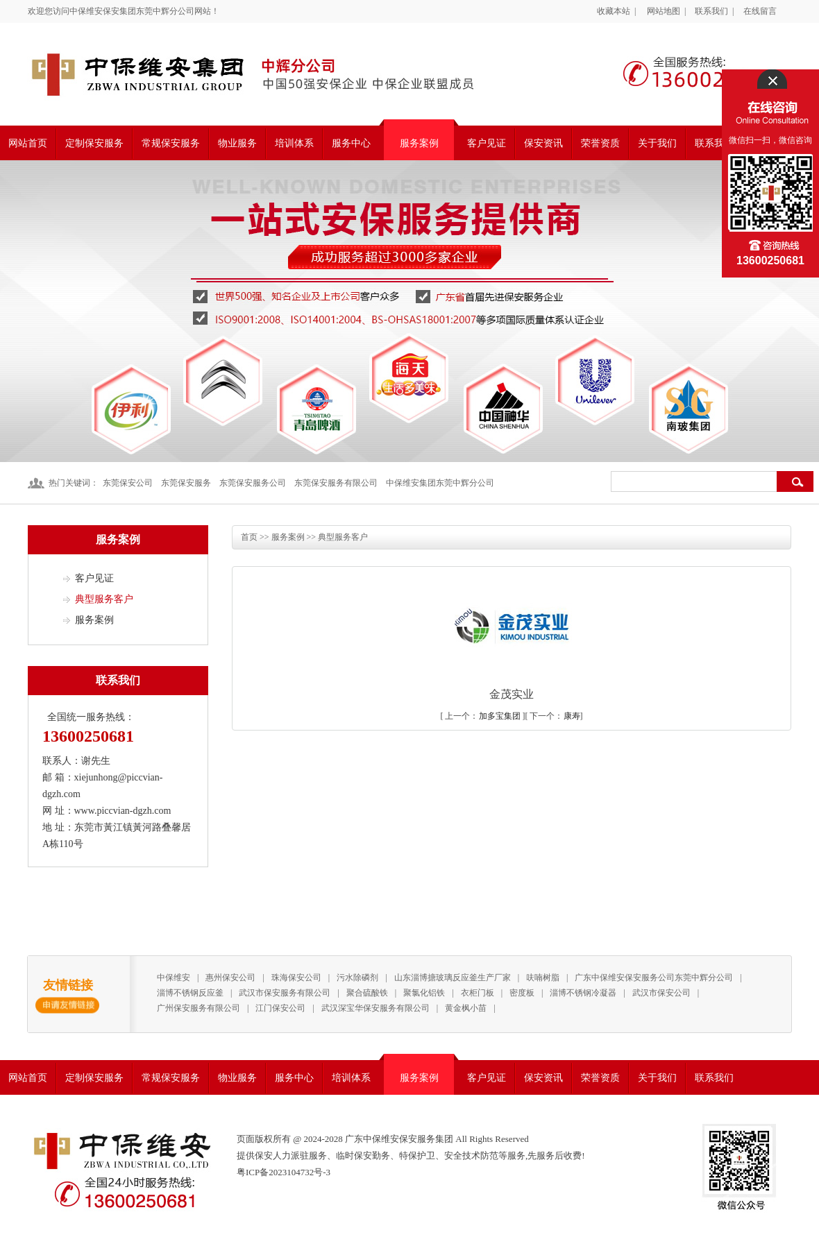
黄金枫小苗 (466, 1008)
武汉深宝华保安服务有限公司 (375, 1008)
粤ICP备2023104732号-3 (283, 1172)
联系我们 (711, 11)
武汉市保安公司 (661, 993)
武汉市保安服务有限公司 (284, 993)
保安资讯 (543, 143)
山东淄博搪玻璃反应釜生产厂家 (452, 977)
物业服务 (237, 143)
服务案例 (419, 143)
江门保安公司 (280, 1008)
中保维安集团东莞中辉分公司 (440, 483)
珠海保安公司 (296, 977)
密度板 (521, 993)
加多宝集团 (500, 716)
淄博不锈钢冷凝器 (583, 993)
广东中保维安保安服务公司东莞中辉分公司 (654, 977)
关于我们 (657, 143)
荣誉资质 (600, 143)
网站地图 (663, 11)
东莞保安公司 (128, 483)
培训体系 (294, 143)
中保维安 (173, 977)
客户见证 (486, 143)
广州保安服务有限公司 (198, 1008)
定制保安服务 (94, 143)
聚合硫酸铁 (367, 993)
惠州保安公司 (230, 977)
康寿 (572, 716)
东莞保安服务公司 (252, 483)
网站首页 (27, 143)
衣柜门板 (477, 993)
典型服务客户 (104, 599)
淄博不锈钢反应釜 (190, 993)
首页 (249, 537)
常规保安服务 (171, 143)
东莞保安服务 (186, 483)
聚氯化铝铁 (424, 993)
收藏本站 (613, 11)
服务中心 (351, 143)
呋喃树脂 (542, 977)
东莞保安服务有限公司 (336, 483)
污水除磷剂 (357, 977)
